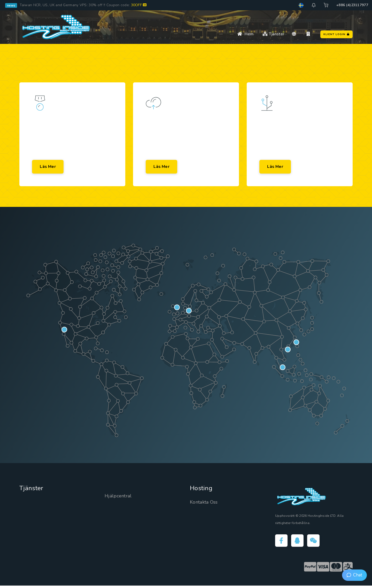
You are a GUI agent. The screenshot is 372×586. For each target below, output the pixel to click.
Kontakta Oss (204, 502)
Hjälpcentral (118, 496)
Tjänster (273, 34)
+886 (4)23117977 (352, 5)
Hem (245, 34)
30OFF (139, 5)
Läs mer (48, 167)
